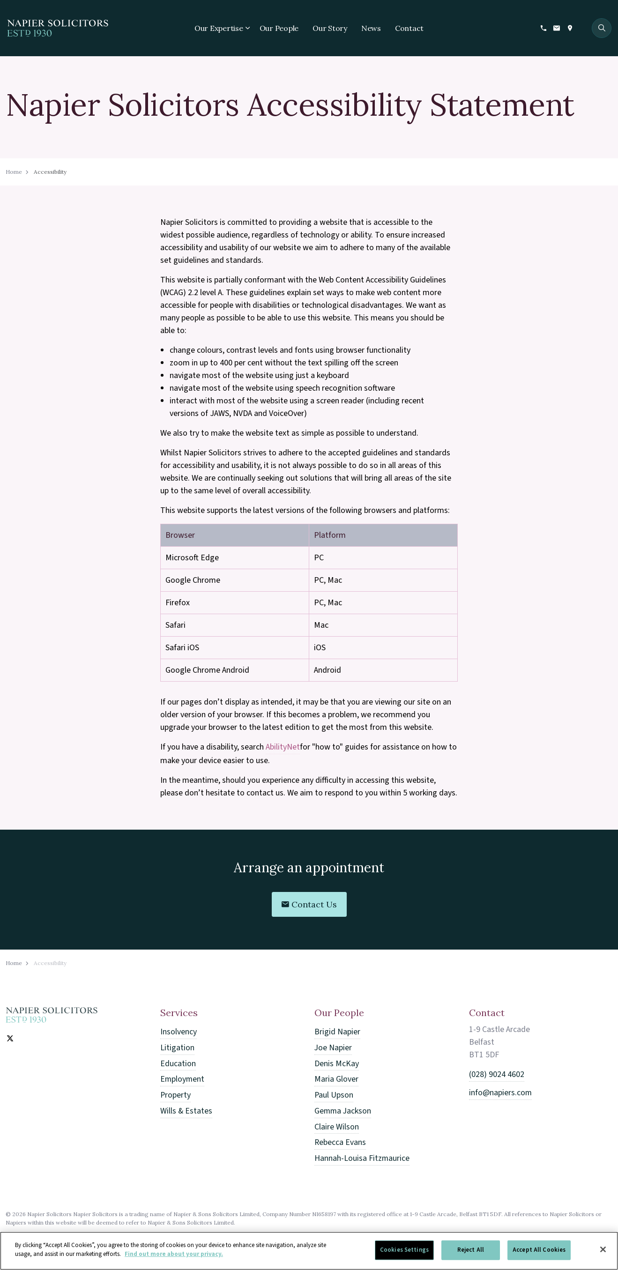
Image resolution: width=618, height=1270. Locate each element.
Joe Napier (333, 1047)
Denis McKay (336, 1063)
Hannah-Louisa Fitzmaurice (362, 1155)
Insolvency (178, 1032)
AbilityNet (283, 747)
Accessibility (70, 1235)
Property (175, 1093)
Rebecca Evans (340, 1140)
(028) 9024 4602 (496, 1074)
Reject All (470, 1254)
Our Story (330, 28)
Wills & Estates (186, 1109)
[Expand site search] (601, 28)
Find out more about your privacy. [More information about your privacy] (174, 1259)
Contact (409, 28)
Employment (182, 1078)
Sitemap (109, 1235)
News (371, 28)
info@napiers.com (500, 1092)
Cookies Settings (404, 1254)
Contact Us (309, 904)
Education (178, 1063)
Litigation (177, 1047)
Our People (279, 28)
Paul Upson (334, 1093)
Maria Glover (336, 1078)
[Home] (51, 1015)
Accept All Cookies (539, 1254)
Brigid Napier (337, 1032)
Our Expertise (218, 28)
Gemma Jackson (343, 1109)
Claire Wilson (336, 1124)
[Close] (603, 1253)
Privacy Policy (24, 1235)
